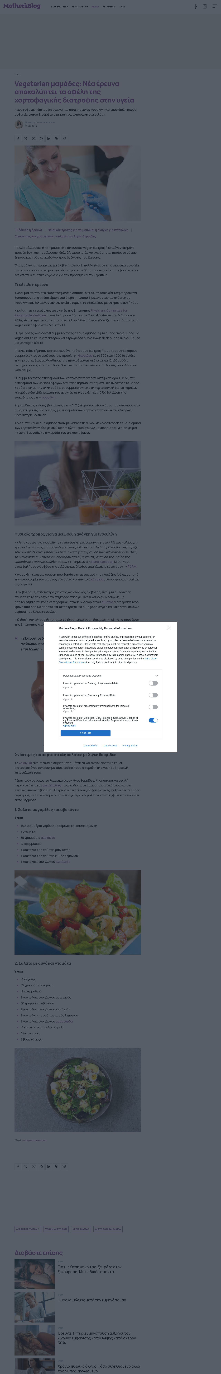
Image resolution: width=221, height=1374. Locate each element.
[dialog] (110, 687)
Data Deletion (91, 745)
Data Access (110, 745)
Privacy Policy (129, 745)
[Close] (170, 628)
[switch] (153, 683)
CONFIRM (85, 733)
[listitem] (110, 675)
